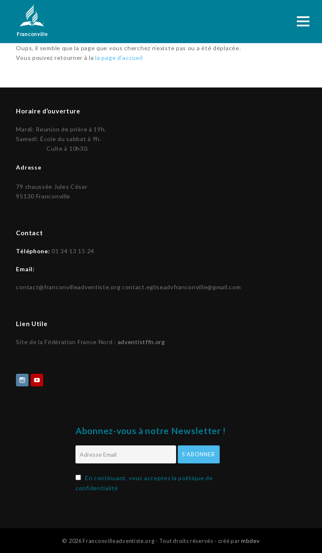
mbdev (250, 540)
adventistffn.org (141, 341)
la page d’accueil (119, 57)
